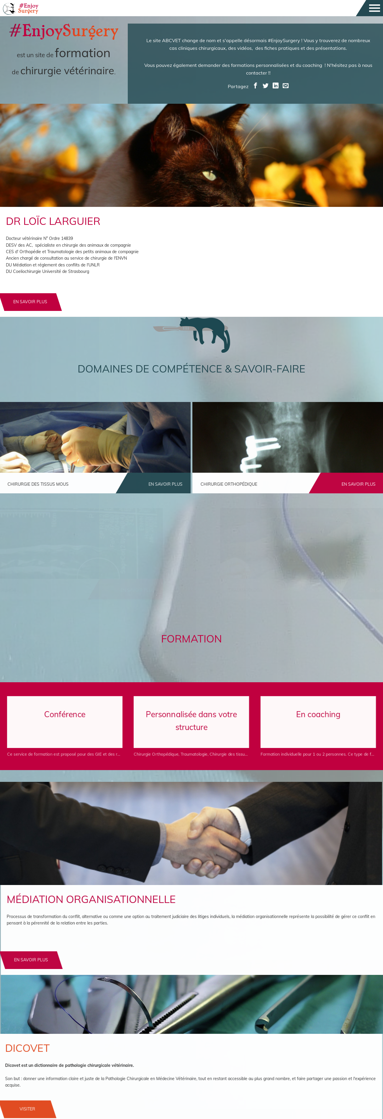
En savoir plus (59, 960)
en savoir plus (30, 301)
